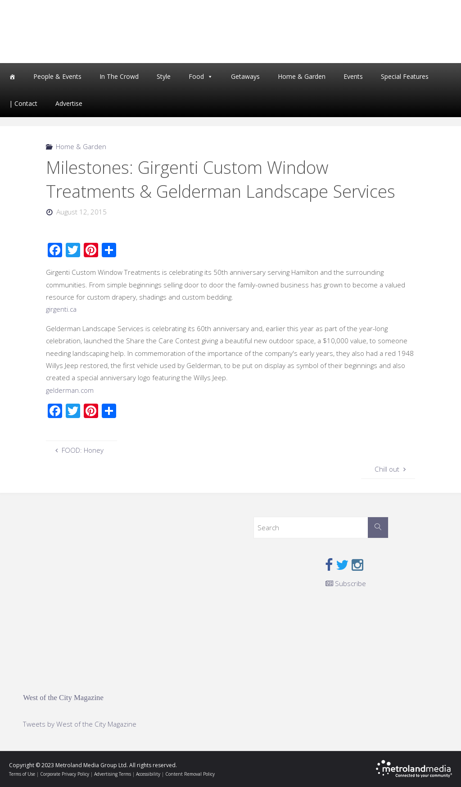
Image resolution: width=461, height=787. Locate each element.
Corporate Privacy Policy (64, 774)
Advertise (68, 103)
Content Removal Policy (190, 774)
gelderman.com (70, 390)
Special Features (405, 76)
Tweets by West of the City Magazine (79, 723)
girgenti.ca (61, 309)
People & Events (57, 76)
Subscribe (345, 583)
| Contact (23, 103)
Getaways (245, 76)
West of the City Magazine (63, 697)
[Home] (12, 76)
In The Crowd (119, 76)
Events (353, 76)
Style (164, 76)
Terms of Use (22, 774)
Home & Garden (301, 76)
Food (196, 76)
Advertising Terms (112, 774)
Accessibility (148, 774)
